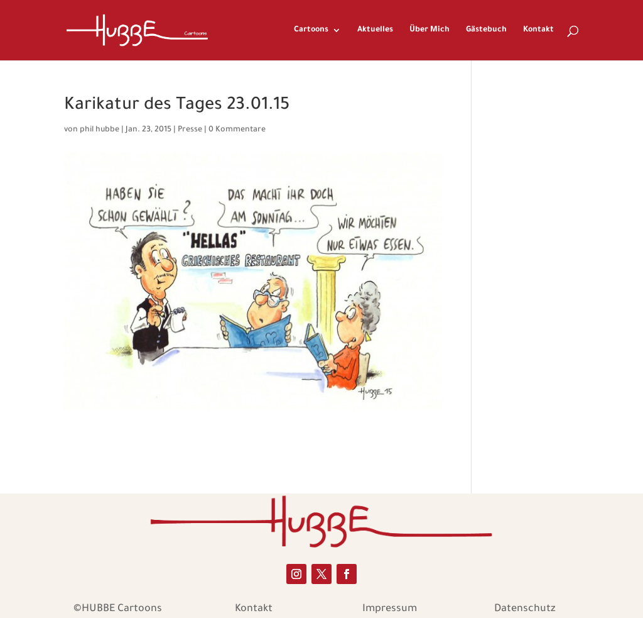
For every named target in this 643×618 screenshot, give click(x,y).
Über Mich (429, 30)
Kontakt (538, 30)
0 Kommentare (237, 130)
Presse (190, 130)
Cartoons (311, 30)
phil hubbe (99, 130)
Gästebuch (486, 30)
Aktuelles (375, 30)
